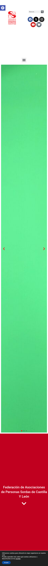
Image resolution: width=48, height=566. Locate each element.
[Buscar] (42, 11)
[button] (24, 60)
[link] (2, 8)
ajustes (18, 559)
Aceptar (6, 562)
